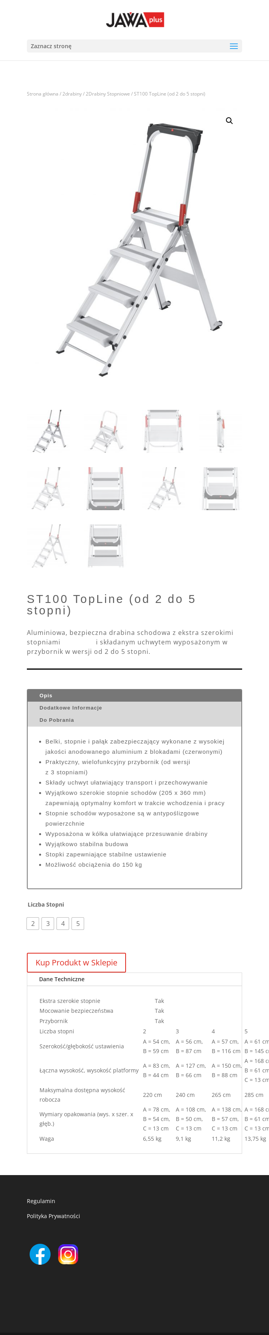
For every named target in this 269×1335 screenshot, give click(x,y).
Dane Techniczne (62, 979)
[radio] (33, 923)
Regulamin (41, 1201)
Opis (46, 695)
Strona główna (42, 93)
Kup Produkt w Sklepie (76, 962)
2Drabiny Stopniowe (108, 93)
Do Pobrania (57, 720)
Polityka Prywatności (53, 1216)
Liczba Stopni (46, 904)
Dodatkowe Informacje (71, 708)
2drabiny (72, 93)
